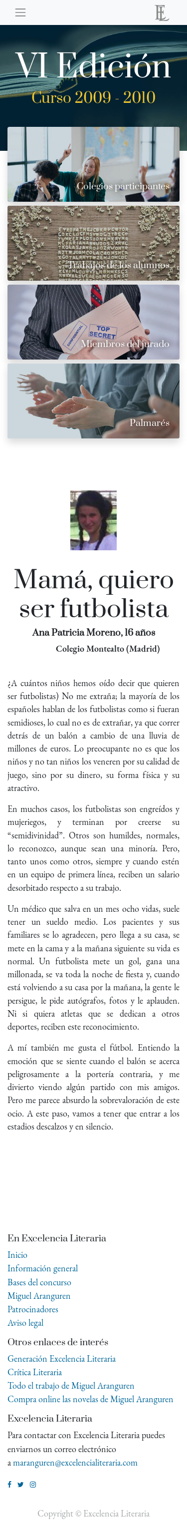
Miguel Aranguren (39, 1295)
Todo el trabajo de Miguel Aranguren (71, 1385)
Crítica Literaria (34, 1372)
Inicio (17, 1254)
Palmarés (150, 423)
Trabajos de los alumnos (119, 265)
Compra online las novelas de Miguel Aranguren (90, 1399)
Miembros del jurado (125, 344)
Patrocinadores (32, 1309)
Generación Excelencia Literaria (61, 1358)
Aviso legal (25, 1322)
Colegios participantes (123, 186)
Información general (42, 1268)
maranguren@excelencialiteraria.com (75, 1462)
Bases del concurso (39, 1282)
